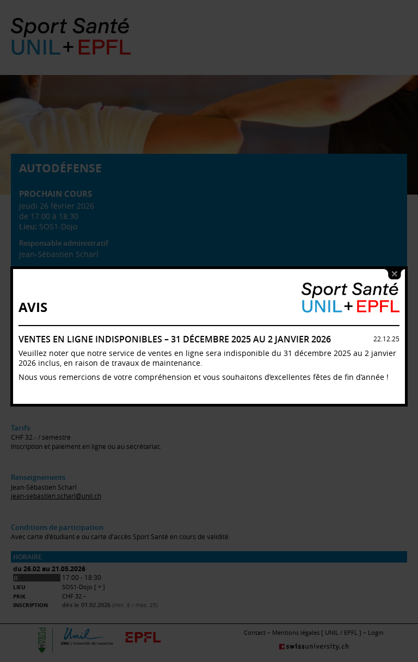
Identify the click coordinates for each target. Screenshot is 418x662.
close (394, 263)
